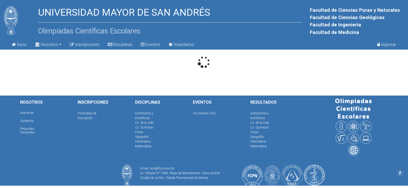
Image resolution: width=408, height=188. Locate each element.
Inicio (19, 44)
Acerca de (27, 113)
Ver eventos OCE (204, 113)
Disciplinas (120, 44)
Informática (143, 141)
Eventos (150, 44)
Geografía (141, 137)
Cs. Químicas (144, 127)
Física (139, 132)
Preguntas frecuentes (27, 130)
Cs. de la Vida (144, 123)
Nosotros (46, 44)
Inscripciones (84, 44)
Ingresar (386, 44)
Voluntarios (181, 44)
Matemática (143, 146)
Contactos (27, 121)
